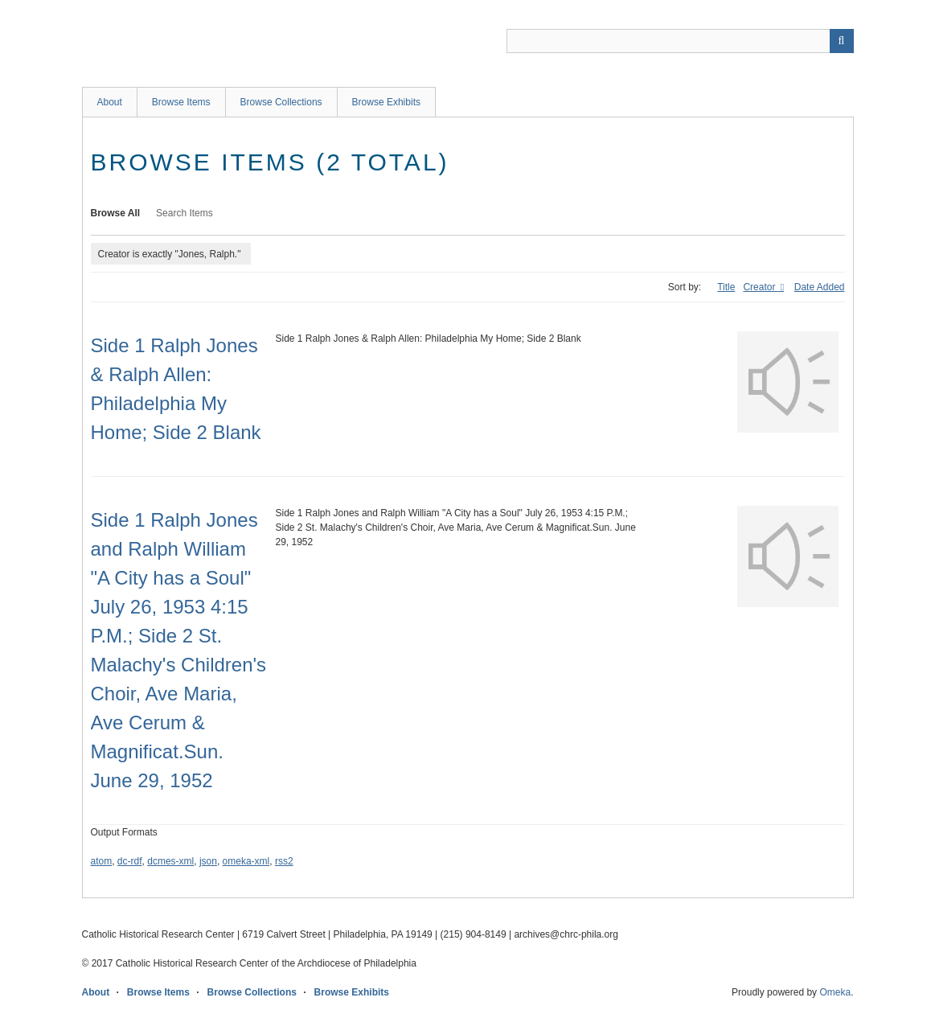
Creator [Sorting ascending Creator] (760, 287)
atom (102, 861)
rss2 (284, 861)
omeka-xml (246, 861)
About (109, 102)
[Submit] (842, 41)
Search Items (184, 213)
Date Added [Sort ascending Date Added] (819, 287)
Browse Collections (281, 102)
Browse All (116, 213)
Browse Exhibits (386, 102)
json (208, 861)
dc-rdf (129, 861)
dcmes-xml (170, 861)
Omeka (835, 992)
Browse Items (181, 102)
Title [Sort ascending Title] (726, 287)
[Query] (680, 41)
